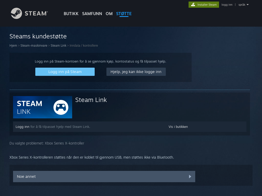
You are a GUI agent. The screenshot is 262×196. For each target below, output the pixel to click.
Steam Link (58, 45)
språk (241, 4)
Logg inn (22, 127)
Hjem (13, 45)
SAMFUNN (92, 13)
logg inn (227, 4)
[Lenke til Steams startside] (33, 17)
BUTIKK (71, 13)
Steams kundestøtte (38, 36)
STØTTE (124, 13)
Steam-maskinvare (33, 45)
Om (109, 13)
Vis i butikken (178, 127)
